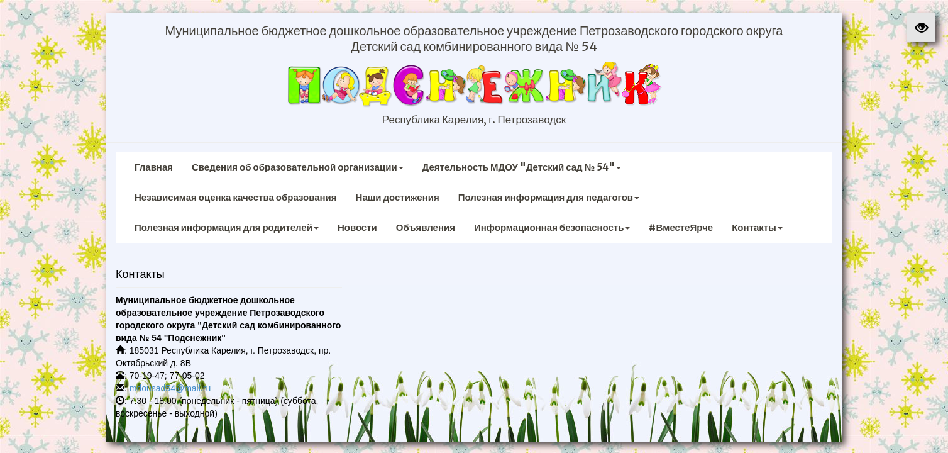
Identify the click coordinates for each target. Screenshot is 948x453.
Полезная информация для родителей (227, 227)
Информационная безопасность (552, 227)
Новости (357, 227)
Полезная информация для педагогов (548, 197)
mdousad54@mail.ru (170, 388)
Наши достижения (397, 197)
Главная (154, 167)
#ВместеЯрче (681, 227)
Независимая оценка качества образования (236, 197)
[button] (921, 27)
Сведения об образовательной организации (298, 167)
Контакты (757, 227)
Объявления (425, 227)
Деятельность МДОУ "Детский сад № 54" (522, 167)
